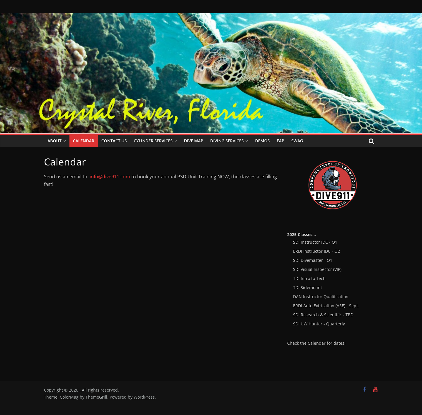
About (54, 141)
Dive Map (193, 141)
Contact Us (114, 141)
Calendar (83, 141)
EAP (280, 141)
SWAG (297, 141)
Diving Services (227, 141)
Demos (262, 141)
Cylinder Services (153, 141)
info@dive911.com (110, 176)
